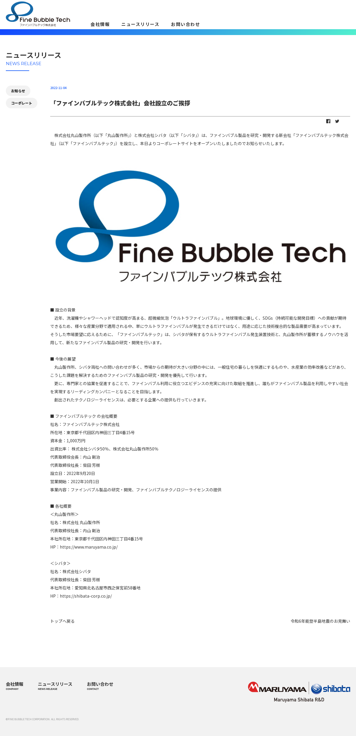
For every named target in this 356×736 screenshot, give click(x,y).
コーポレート (21, 102)
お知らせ (18, 90)
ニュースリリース (140, 24)
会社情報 (100, 24)
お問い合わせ (185, 24)
